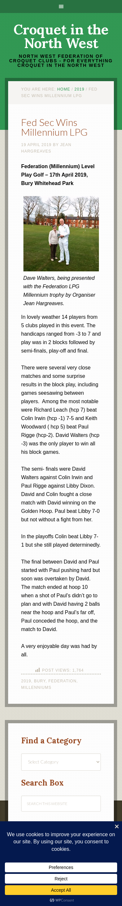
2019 (26, 681)
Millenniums (36, 687)
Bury (40, 681)
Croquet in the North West (61, 36)
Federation (62, 681)
